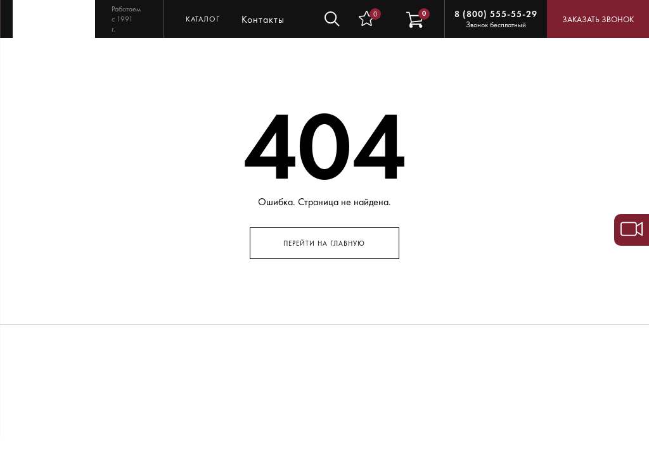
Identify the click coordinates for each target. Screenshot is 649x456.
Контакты (263, 19)
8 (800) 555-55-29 (495, 14)
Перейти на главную (324, 243)
